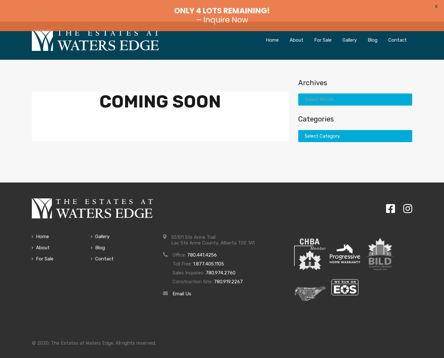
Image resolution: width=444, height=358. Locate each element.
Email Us (182, 284)
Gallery (351, 31)
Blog (374, 31)
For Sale (324, 31)
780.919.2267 (226, 272)
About (298, 31)
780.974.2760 (221, 263)
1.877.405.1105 (210, 255)
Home (274, 31)
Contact (398, 31)
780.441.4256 (202, 246)
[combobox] (355, 91)
